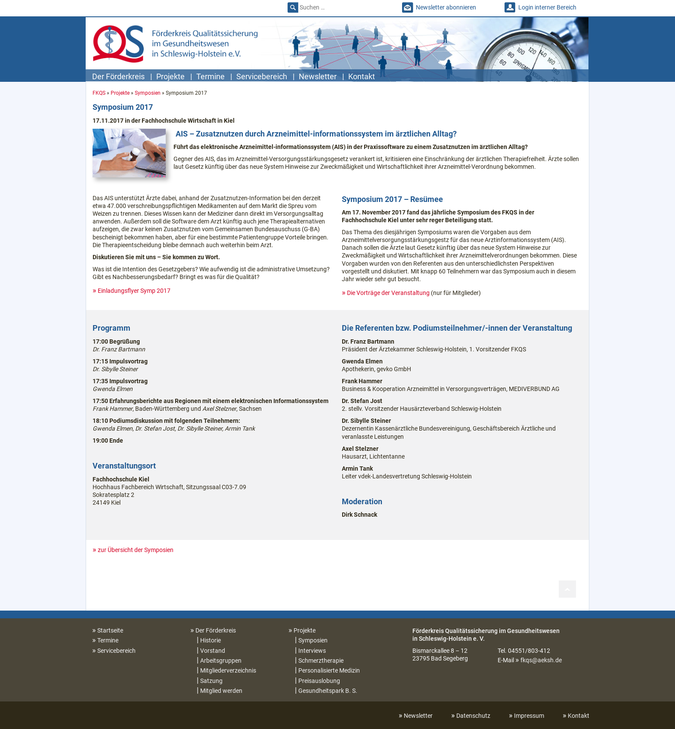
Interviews (312, 650)
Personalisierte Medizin (329, 670)
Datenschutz (473, 715)
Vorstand (212, 650)
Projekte (170, 76)
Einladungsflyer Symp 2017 (134, 290)
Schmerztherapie (321, 660)
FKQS (99, 93)
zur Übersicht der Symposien (135, 549)
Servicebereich (261, 76)
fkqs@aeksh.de (541, 660)
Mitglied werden (221, 690)
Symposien (148, 93)
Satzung (211, 680)
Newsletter (318, 76)
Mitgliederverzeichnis (228, 670)
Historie (210, 640)
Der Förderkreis (118, 76)
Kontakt (361, 76)
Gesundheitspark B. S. (327, 690)
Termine (210, 76)
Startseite (110, 630)
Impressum (529, 715)
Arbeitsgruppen (221, 660)
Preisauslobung (319, 680)
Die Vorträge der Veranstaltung (388, 292)
